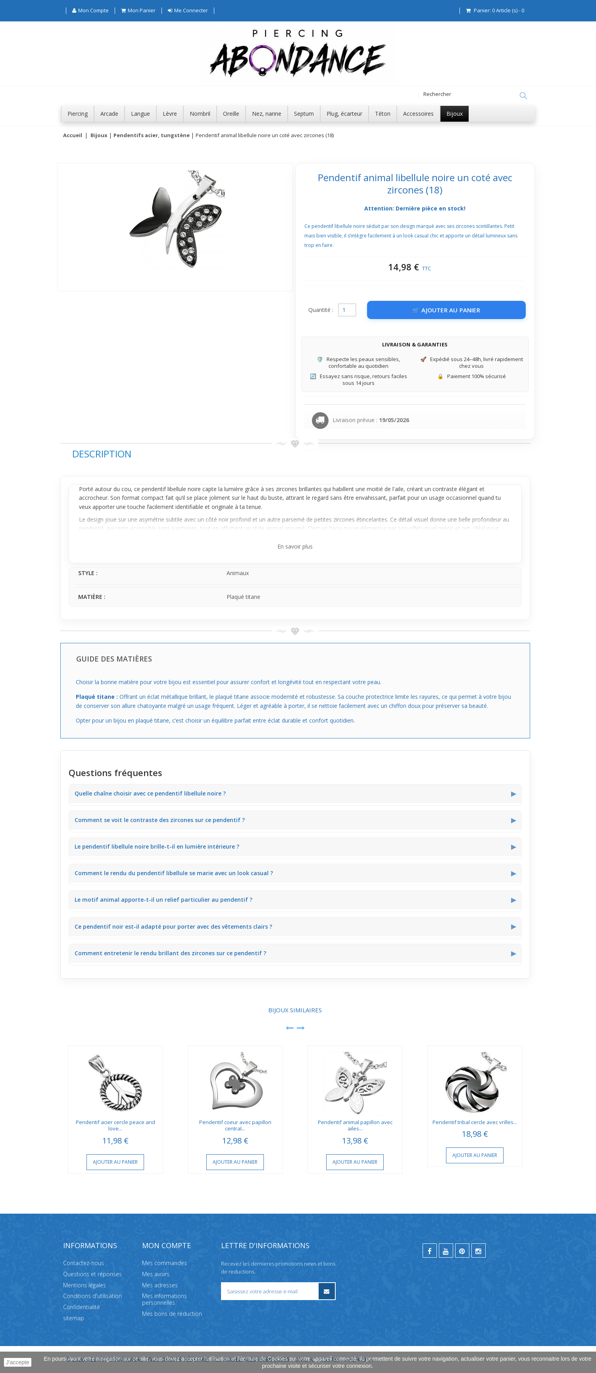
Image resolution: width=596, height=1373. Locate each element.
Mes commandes (164, 1263)
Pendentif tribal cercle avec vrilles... (475, 1122)
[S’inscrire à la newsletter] (327, 1291)
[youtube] (446, 1250)
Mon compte (166, 1245)
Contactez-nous (83, 1263)
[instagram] (478, 1250)
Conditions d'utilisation (92, 1296)
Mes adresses (160, 1285)
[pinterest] (462, 1250)
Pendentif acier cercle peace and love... (115, 1126)
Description (101, 454)
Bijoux (99, 135)
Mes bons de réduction (172, 1314)
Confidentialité (81, 1307)
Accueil (72, 135)
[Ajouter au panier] (446, 310)
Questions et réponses (92, 1274)
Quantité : (320, 310)
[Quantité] (347, 310)
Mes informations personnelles (164, 1299)
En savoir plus (295, 547)
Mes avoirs (155, 1274)
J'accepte (17, 1362)
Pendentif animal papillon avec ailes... (355, 1126)
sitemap (73, 1318)
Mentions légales (84, 1285)
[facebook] (430, 1250)
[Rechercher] (523, 95)
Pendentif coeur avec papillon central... (235, 1126)
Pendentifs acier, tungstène (151, 135)
